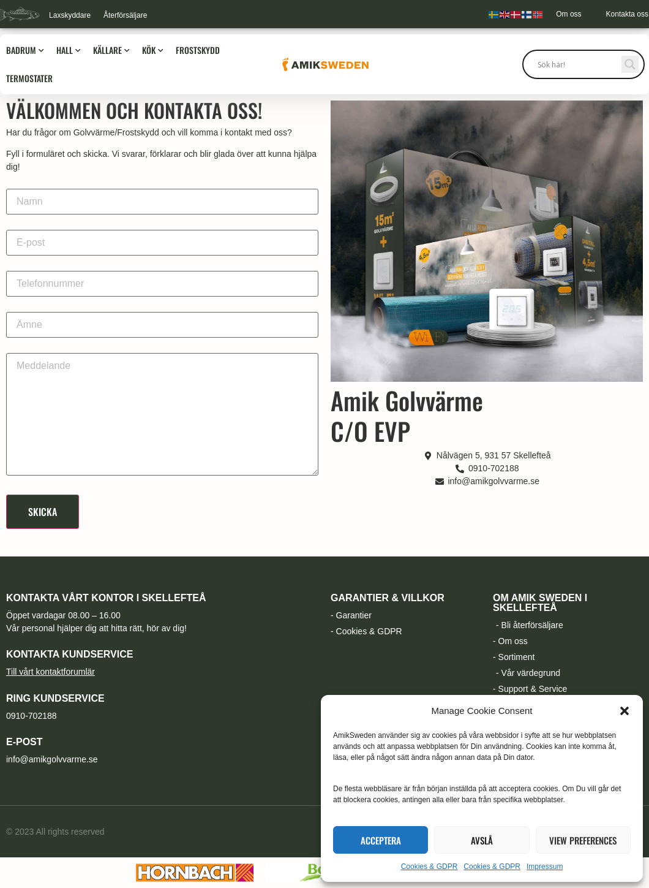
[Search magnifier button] (630, 64)
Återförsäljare (125, 15)
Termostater (29, 78)
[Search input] (578, 64)
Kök (152, 50)
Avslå (482, 840)
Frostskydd (198, 50)
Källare (111, 50)
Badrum (25, 50)
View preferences (583, 840)
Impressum (545, 866)
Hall (68, 50)
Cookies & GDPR (429, 866)
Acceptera (381, 840)
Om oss (568, 14)
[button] (624, 711)
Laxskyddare (70, 15)
